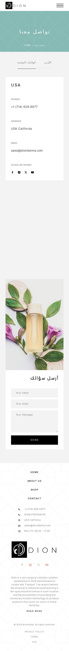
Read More (34, 611)
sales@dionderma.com (27, 150)
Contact (34, 498)
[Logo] (16, 5)
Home (34, 472)
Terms (35, 637)
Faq (34, 642)
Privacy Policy (34, 632)
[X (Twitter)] (25, 172)
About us (34, 481)
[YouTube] (32, 172)
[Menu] (60, 5)
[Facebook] (12, 172)
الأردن (48, 62)
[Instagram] (19, 172)
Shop (34, 489)
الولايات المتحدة (26, 62)
